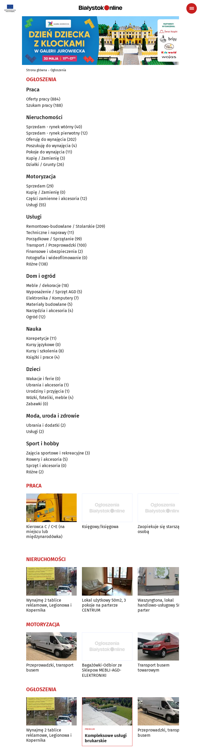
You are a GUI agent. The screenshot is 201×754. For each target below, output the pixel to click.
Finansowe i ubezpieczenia (51, 251)
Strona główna (36, 70)
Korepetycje (37, 338)
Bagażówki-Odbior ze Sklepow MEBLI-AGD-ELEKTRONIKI (102, 670)
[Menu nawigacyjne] (191, 8)
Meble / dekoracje (43, 285)
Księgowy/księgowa (100, 526)
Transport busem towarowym (154, 668)
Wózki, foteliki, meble (46, 397)
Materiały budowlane (46, 304)
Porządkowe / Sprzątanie (50, 238)
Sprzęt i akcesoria (43, 465)
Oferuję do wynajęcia (46, 139)
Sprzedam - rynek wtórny (50, 126)
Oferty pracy (37, 99)
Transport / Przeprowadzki (51, 245)
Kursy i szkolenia (42, 350)
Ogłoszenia (58, 70)
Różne (32, 264)
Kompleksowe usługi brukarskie (106, 738)
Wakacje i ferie (40, 378)
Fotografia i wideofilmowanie (53, 257)
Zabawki (34, 403)
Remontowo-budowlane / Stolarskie (60, 226)
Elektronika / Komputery (49, 298)
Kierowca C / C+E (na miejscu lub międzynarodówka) (45, 531)
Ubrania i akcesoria (44, 384)
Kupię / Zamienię (42, 158)
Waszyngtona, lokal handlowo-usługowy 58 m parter (161, 605)
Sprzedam (36, 186)
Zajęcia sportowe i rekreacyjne (55, 453)
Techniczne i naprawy (46, 232)
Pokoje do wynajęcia (45, 151)
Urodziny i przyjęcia (45, 391)
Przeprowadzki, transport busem (50, 668)
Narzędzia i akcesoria (46, 310)
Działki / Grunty (41, 164)
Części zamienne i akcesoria (52, 198)
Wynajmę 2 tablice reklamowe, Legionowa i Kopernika (49, 605)
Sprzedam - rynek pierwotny (53, 133)
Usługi (32, 204)
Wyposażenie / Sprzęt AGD (51, 291)
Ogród (32, 316)
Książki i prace (39, 357)
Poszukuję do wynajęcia (48, 145)
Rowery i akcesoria (44, 459)
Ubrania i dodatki (43, 425)
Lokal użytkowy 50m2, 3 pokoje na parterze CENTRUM (104, 605)
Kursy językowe (40, 344)
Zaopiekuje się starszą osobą (159, 529)
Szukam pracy (39, 105)
